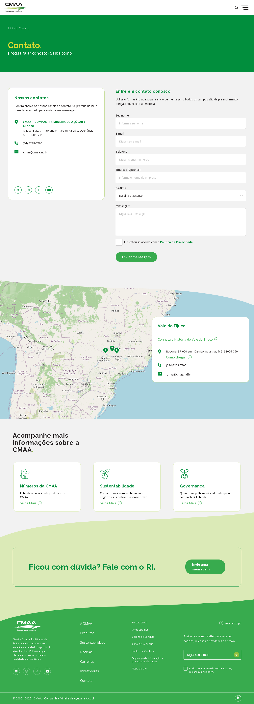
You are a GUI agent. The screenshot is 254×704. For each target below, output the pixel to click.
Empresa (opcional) (128, 169)
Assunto (121, 188)
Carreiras (87, 661)
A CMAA (86, 623)
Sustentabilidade (92, 642)
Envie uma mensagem (201, 566)
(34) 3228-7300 (32, 143)
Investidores (89, 671)
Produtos (87, 633)
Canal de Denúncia (142, 644)
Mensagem (123, 206)
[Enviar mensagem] (136, 257)
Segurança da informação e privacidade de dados (147, 660)
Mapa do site (139, 668)
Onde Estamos (140, 629)
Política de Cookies (143, 651)
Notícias (86, 652)
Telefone (121, 151)
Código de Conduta (143, 637)
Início (11, 28)
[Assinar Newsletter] (236, 654)
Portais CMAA (139, 622)
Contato (86, 680)
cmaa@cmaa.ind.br (35, 152)
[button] (116, 351)
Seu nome (122, 115)
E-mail (120, 133)
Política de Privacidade (176, 242)
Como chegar (179, 357)
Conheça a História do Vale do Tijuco (188, 339)
